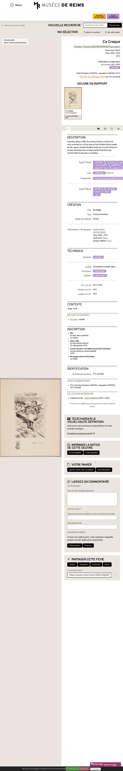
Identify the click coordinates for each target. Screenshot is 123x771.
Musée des (99, 16)
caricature (99, 162)
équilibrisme (116, 165)
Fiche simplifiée (75, 453)
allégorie (116, 168)
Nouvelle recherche (64, 25)
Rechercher (115, 25)
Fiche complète (91, 453)
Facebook (84, 564)
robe (97, 195)
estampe (114, 67)
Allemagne (99, 173)
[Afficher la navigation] (12, 5)
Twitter (72, 564)
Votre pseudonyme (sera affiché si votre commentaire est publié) (91, 514)
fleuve (105, 168)
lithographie (99, 271)
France (105, 238)
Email (107, 564)
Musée (113, 16)
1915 (109, 241)
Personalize (96, 769)
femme (98, 192)
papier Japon (100, 275)
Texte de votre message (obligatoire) (80, 491)
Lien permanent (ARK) (74, 570)
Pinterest (96, 564)
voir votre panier (112, 32)
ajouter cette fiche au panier (81, 470)
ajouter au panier (92, 32)
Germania (111, 162)
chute (97, 168)
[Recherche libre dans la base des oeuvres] (95, 25)
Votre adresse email (74, 523)
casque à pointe (101, 165)
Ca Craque (69, 111)
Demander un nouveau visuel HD (79, 433)
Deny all (85, 769)
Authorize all (72, 769)
